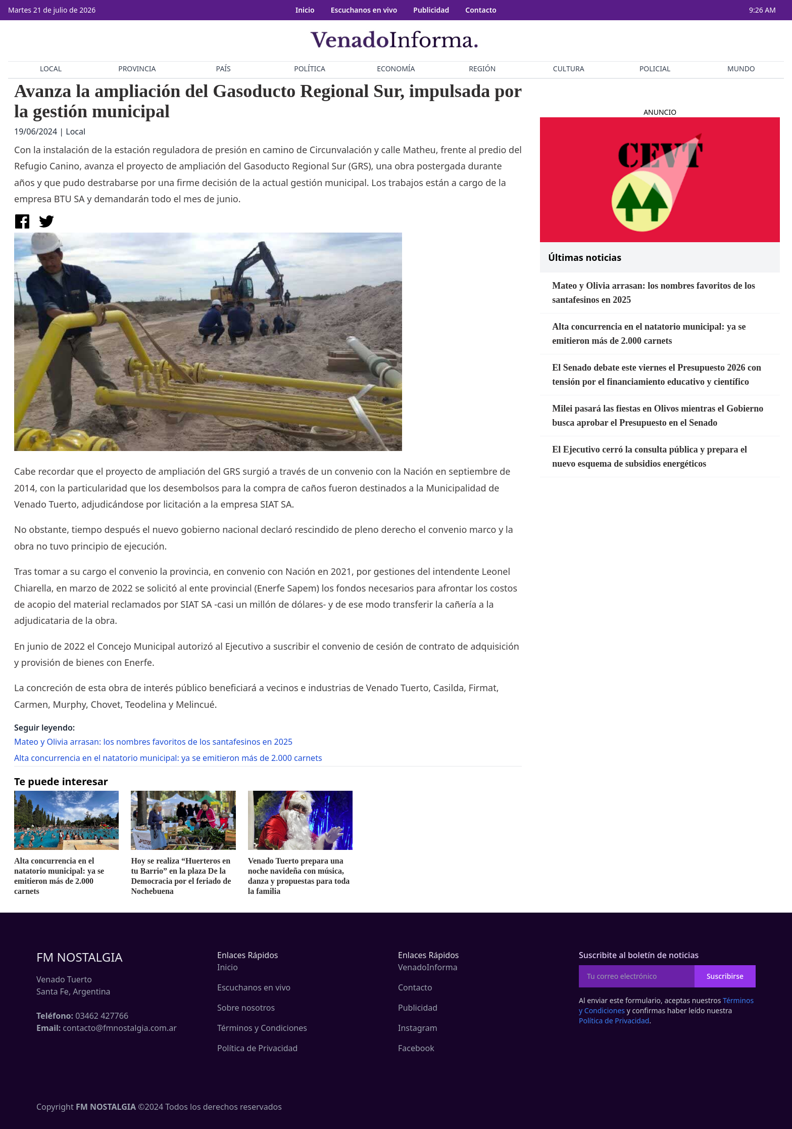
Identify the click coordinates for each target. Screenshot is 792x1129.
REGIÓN (482, 68)
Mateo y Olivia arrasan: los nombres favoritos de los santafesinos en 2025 (153, 741)
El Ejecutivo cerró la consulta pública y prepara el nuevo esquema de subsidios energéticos (649, 456)
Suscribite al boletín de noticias (639, 955)
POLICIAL (654, 68)
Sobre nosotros (246, 1007)
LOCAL (51, 68)
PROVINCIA (137, 68)
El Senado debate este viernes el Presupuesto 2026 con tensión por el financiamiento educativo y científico (656, 375)
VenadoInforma (428, 967)
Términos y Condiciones (262, 1027)
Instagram (417, 1027)
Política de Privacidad (257, 1048)
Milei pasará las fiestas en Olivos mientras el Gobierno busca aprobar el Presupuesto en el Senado (657, 415)
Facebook (416, 1048)
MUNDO (741, 68)
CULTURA (568, 68)
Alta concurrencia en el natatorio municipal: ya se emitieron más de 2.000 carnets (168, 757)
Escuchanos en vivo (364, 10)
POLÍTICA (309, 68)
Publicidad (431, 10)
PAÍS (223, 68)
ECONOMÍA (396, 68)
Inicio (305, 10)
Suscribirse (725, 976)
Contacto (481, 10)
